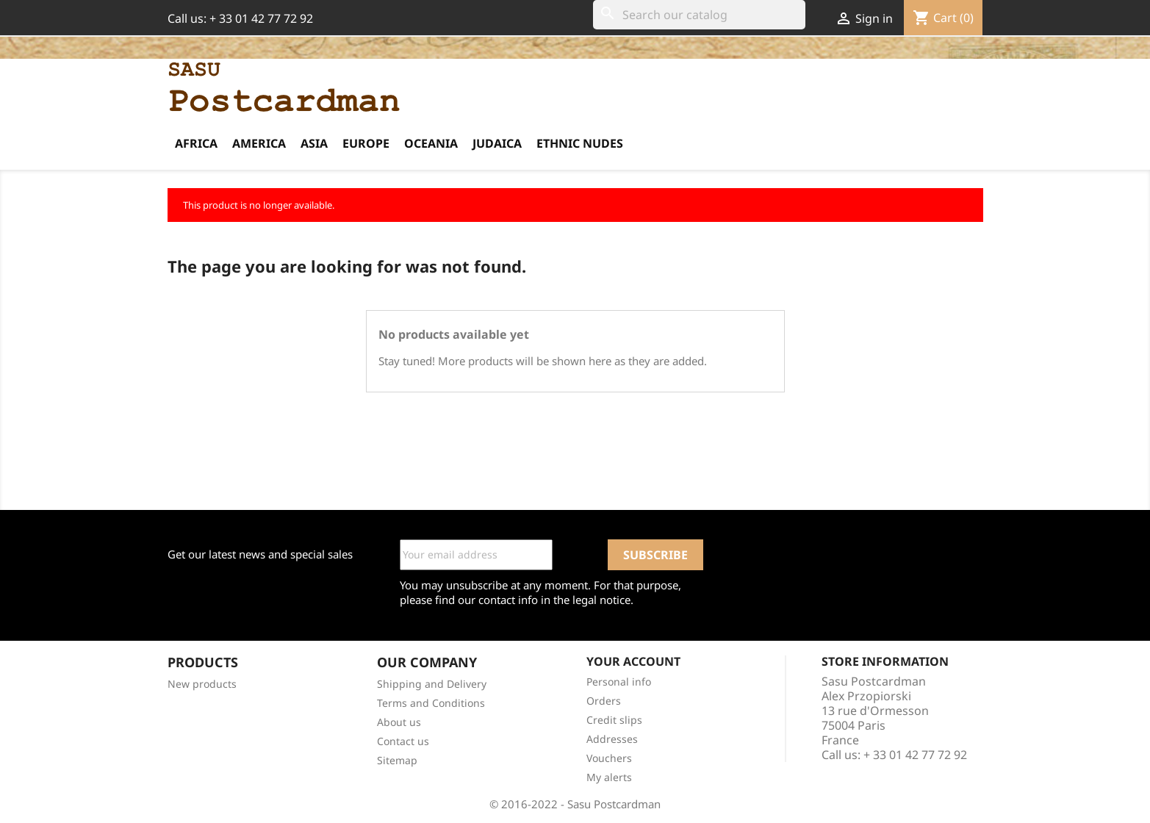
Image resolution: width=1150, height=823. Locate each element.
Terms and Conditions (431, 703)
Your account (633, 661)
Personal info (618, 682)
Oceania (431, 143)
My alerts (609, 777)
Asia (314, 143)
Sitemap (397, 760)
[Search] (699, 14)
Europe (365, 143)
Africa (196, 143)
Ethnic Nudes (579, 143)
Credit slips (614, 720)
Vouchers (609, 758)
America (259, 143)
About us (399, 722)
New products (202, 684)
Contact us (403, 741)
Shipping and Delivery (431, 684)
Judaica (497, 143)
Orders (603, 701)
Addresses (612, 739)
